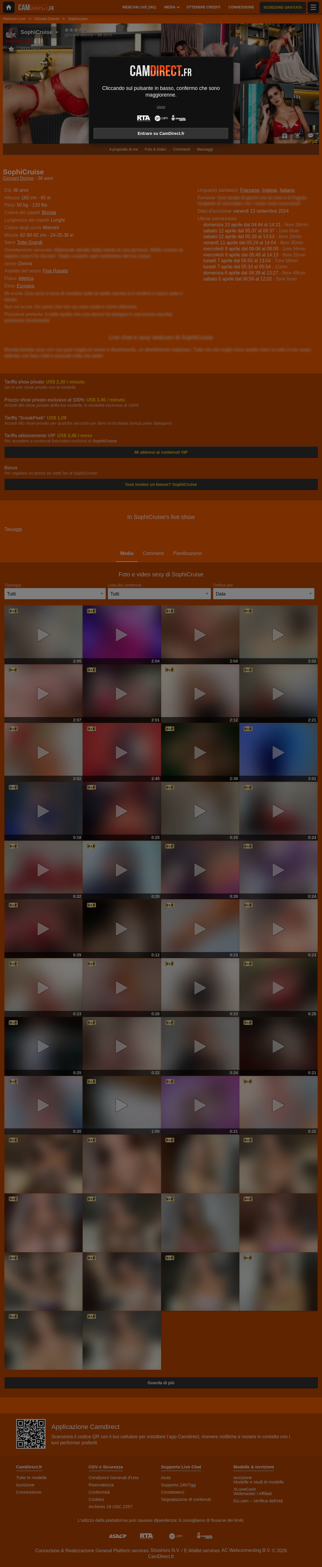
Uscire (161, 106)
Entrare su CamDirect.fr (161, 133)
